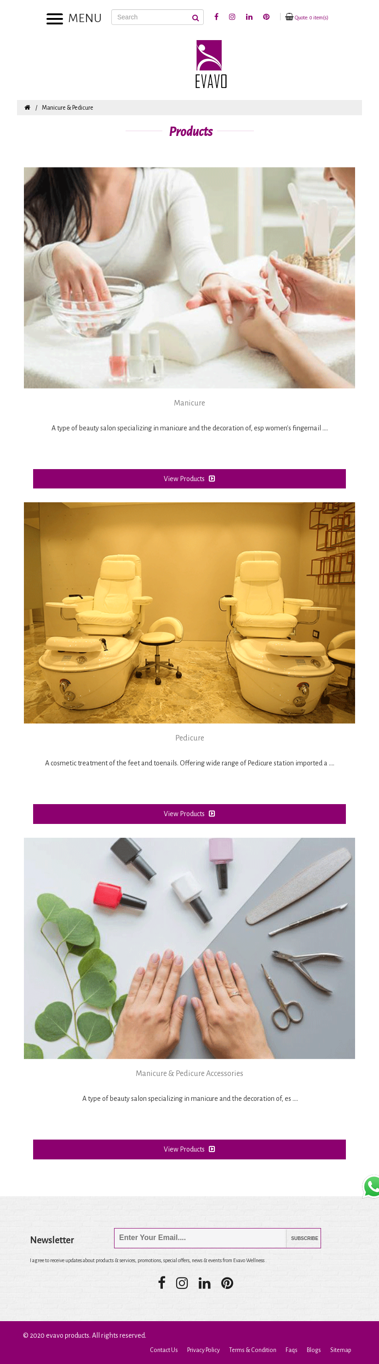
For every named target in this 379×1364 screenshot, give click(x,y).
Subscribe (297, 1238)
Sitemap (340, 1350)
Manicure (189, 403)
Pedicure (189, 738)
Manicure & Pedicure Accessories (189, 1074)
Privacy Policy (203, 1350)
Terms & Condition (252, 1350)
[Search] (157, 17)
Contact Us (164, 1350)
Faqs (292, 1350)
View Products (189, 478)
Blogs (314, 1350)
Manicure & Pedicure (67, 108)
